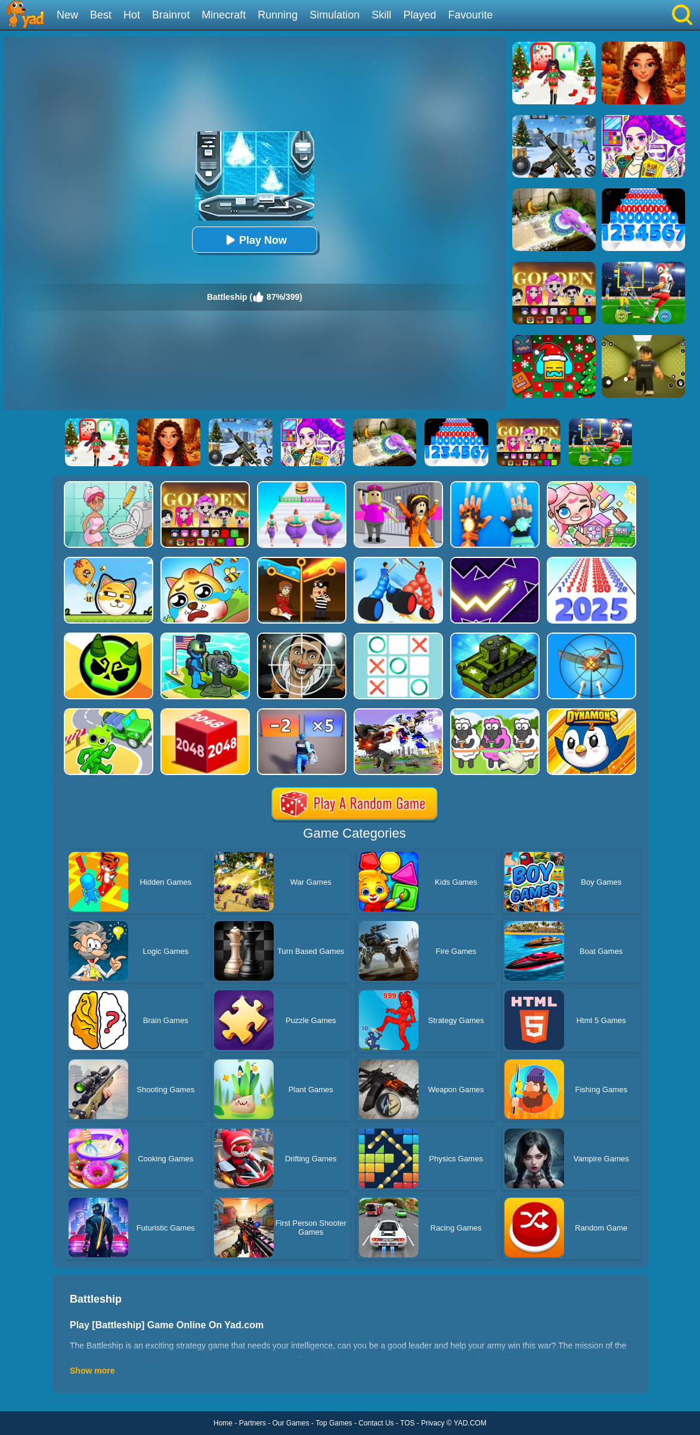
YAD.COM (470, 1423)
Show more (92, 1370)
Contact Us (376, 1423)
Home (223, 1423)
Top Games (333, 1423)
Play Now (254, 240)
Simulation (334, 15)
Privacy (432, 1423)
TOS (407, 1423)
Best (100, 15)
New (67, 15)
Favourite (470, 15)
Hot (131, 15)
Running (278, 15)
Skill (381, 15)
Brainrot (171, 15)
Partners (252, 1423)
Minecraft (224, 15)
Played (419, 15)
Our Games (290, 1423)
